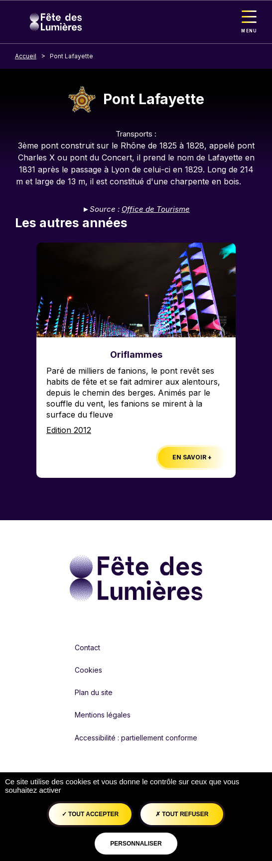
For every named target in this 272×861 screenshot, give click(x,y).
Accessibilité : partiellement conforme (136, 737)
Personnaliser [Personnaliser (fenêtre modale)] (135, 843)
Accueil (25, 56)
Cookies (88, 670)
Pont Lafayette (71, 56)
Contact (87, 647)
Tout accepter (90, 814)
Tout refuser (181, 814)
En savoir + (192, 457)
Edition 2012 (68, 430)
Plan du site (94, 692)
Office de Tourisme (156, 209)
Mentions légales (103, 715)
